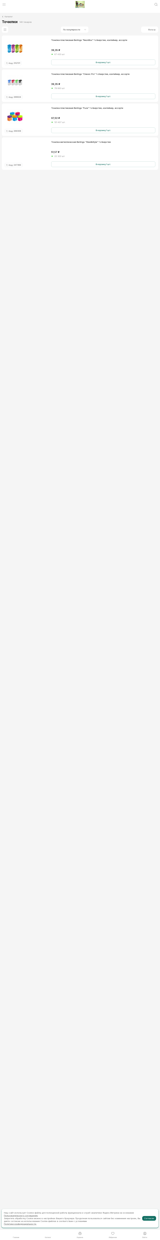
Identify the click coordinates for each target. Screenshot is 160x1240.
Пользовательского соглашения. (21, 1215)
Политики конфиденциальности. (20, 1224)
